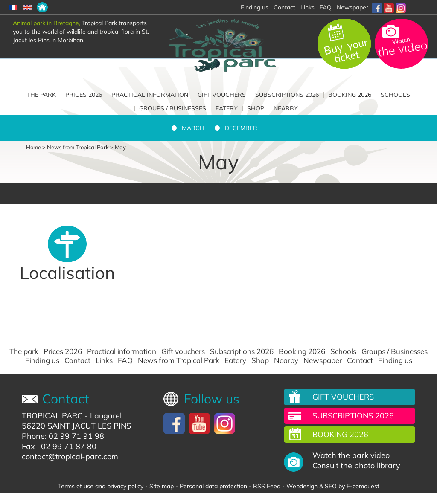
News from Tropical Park (78, 147)
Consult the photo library (356, 466)
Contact (77, 360)
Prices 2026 (83, 95)
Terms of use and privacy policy (100, 486)
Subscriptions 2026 (287, 95)
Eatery (227, 108)
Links (307, 7)
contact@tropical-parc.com (70, 456)
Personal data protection (213, 486)
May (120, 147)
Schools (395, 95)
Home (33, 147)
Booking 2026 (349, 95)
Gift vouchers (222, 95)
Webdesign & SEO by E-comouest (332, 486)
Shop (255, 108)
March (193, 128)
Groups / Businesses (172, 108)
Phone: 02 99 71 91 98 (63, 436)
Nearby (286, 108)
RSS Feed (266, 486)
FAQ (326, 7)
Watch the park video (351, 455)
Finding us (42, 360)
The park (41, 95)
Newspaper (352, 7)
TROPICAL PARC (52, 415)
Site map (161, 486)
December (241, 128)
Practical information (149, 95)
